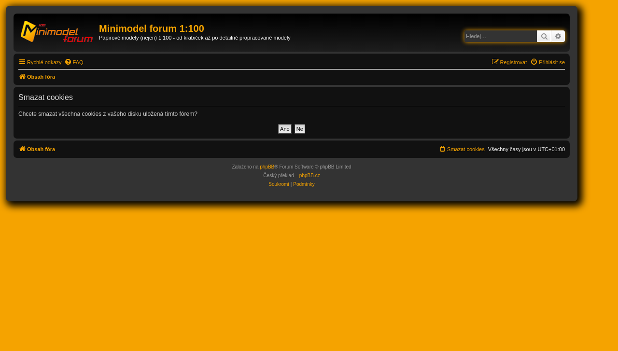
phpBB (267, 166)
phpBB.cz (309, 175)
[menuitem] (74, 62)
